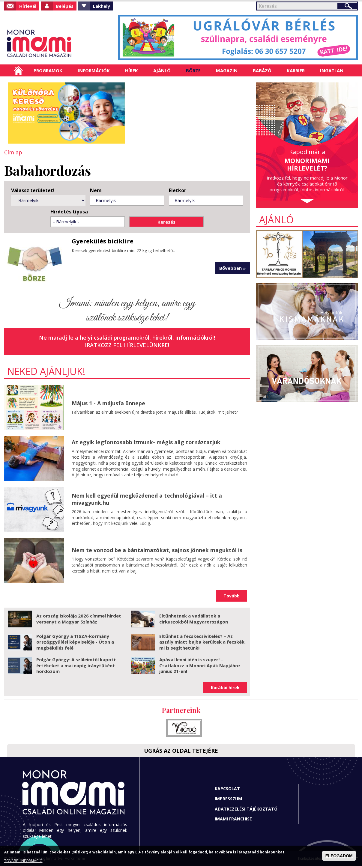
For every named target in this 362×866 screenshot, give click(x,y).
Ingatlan (331, 70)
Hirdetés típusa (69, 212)
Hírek (131, 70)
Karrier (296, 70)
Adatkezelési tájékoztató (246, 809)
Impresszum (228, 799)
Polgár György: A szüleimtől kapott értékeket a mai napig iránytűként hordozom (76, 665)
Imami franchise (233, 819)
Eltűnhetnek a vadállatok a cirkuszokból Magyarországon (193, 619)
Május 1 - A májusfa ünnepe (108, 403)
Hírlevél (27, 6)
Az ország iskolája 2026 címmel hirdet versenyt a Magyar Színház (78, 619)
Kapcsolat (227, 788)
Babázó (262, 70)
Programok (48, 70)
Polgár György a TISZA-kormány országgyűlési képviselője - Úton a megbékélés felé (75, 642)
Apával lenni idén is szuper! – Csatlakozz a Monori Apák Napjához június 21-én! (200, 665)
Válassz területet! (33, 190)
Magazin (227, 70)
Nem (96, 190)
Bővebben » (232, 268)
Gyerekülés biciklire (102, 241)
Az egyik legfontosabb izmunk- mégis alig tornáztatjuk (146, 442)
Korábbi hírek (225, 687)
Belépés (64, 6)
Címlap (18, 70)
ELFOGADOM (339, 855)
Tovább (231, 596)
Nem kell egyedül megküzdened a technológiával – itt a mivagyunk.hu (147, 499)
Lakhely (101, 6)
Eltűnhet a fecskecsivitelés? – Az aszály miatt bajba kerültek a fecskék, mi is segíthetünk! (202, 642)
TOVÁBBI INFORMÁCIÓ (23, 861)
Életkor (177, 190)
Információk (94, 70)
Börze (193, 70)
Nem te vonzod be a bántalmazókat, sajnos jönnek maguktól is (157, 550)
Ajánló (162, 70)
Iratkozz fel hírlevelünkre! (127, 345)
